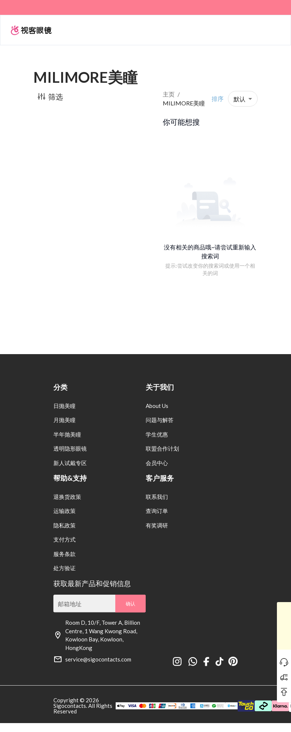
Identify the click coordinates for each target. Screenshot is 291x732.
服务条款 (64, 553)
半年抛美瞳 (67, 434)
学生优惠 (157, 434)
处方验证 (64, 568)
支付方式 (64, 539)
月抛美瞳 (64, 419)
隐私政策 (64, 525)
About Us (157, 405)
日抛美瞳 (64, 405)
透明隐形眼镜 (70, 448)
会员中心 (157, 463)
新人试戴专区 (70, 463)
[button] (242, 98)
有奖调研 (157, 525)
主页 (169, 94)
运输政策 (64, 510)
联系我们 (157, 496)
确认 (130, 604)
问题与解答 (159, 419)
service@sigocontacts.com (98, 659)
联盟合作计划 (162, 448)
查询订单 (157, 510)
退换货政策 (67, 496)
